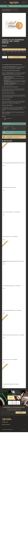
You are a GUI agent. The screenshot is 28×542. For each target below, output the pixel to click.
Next (25, 6)
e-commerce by (23, 429)
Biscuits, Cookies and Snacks (14, 9)
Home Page (3, 9)
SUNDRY (7, 9)
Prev (2, 6)
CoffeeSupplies (14, 2)
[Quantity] (4, 57)
